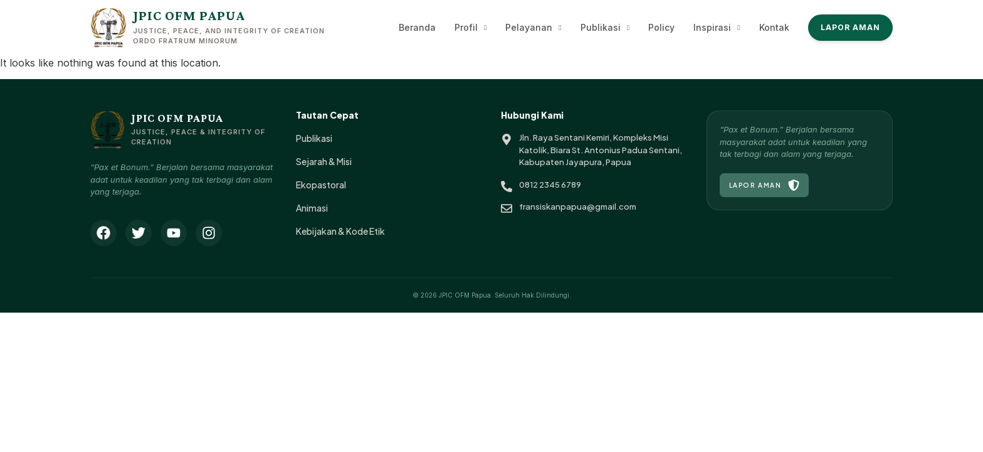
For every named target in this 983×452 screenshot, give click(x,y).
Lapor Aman (851, 27)
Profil (470, 27)
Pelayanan (533, 27)
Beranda (417, 27)
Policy (661, 27)
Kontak (774, 27)
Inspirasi (716, 27)
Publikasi (605, 27)
